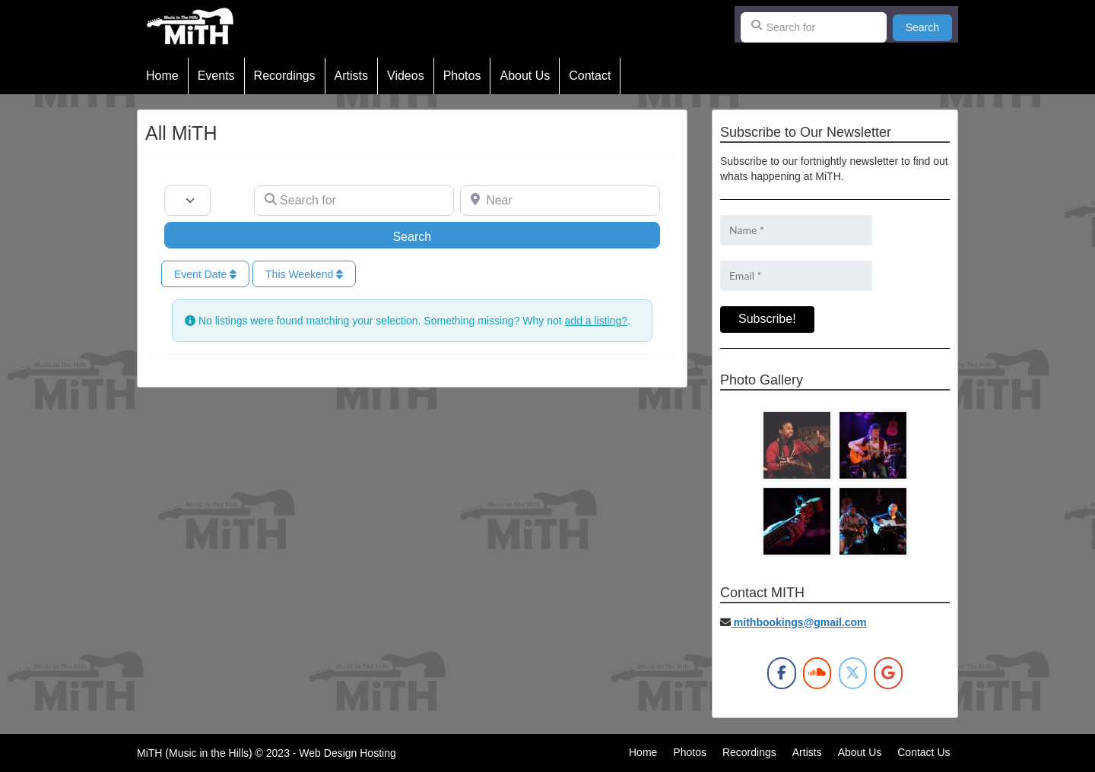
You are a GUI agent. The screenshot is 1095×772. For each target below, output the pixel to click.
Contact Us (923, 752)
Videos (405, 75)
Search (929, 26)
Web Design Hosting (347, 753)
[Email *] (796, 276)
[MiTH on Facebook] (781, 673)
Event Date (205, 274)
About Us (525, 75)
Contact (590, 75)
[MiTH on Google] (888, 673)
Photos (462, 75)
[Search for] (814, 27)
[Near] (560, 200)
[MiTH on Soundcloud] (817, 673)
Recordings (285, 75)
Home (162, 75)
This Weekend (304, 274)
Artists (351, 75)
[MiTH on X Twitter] (853, 673)
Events (216, 75)
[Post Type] (187, 200)
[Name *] (796, 230)
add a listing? (596, 321)
